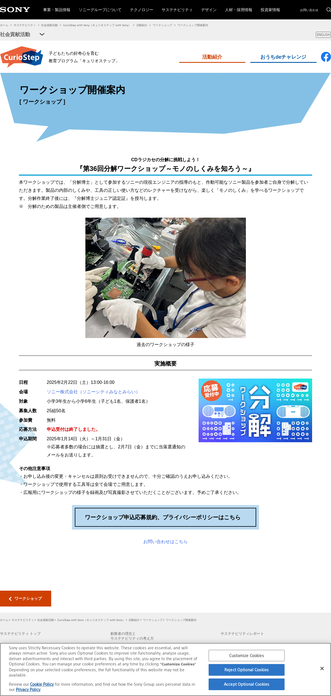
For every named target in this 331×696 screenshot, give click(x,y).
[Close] (322, 668)
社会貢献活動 (49, 25)
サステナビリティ (175, 6)
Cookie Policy (42, 684)
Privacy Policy (28, 689)
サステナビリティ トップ (20, 634)
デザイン (207, 6)
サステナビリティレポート (242, 634)
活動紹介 (141, 25)
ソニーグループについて (98, 6)
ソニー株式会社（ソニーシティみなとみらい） (93, 391)
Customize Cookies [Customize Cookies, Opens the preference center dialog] (246, 655)
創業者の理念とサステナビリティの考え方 (132, 636)
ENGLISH (323, 34)
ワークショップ (162, 25)
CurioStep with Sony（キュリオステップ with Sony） (97, 25)
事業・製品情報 (54, 6)
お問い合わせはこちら (165, 541)
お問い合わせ (309, 10)
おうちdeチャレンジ (283, 57)
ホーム (4, 25)
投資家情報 (268, 6)
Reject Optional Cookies (246, 669)
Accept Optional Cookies (246, 684)
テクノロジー (139, 6)
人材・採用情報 (236, 6)
